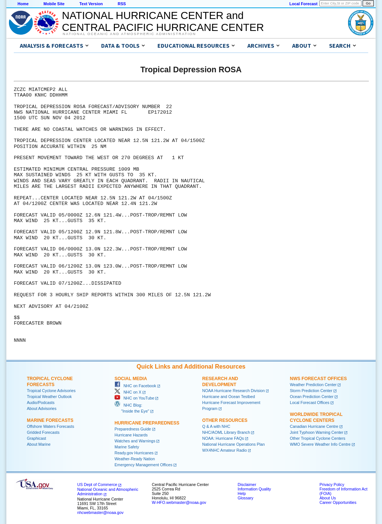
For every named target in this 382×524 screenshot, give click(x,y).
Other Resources (224, 420)
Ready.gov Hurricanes (134, 453)
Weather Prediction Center (313, 384)
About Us (327, 498)
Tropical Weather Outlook (49, 396)
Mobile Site (54, 3)
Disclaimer (247, 484)
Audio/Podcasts (40, 402)
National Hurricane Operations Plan (233, 444)
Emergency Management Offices (143, 465)
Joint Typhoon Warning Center (316, 432)
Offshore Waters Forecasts (50, 426)
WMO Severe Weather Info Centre (320, 444)
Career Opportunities (337, 502)
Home (23, 3)
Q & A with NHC (216, 426)
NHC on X (128, 392)
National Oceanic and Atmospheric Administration (129, 34)
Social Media (131, 378)
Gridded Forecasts (43, 432)
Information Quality (254, 489)
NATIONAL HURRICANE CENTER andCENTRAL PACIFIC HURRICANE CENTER (163, 21)
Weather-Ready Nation (135, 459)
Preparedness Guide (133, 429)
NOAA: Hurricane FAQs (223, 438)
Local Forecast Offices (309, 402)
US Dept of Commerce (97, 484)
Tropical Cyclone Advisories (51, 390)
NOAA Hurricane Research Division (233, 390)
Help (242, 493)
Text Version (91, 3)
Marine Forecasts (50, 420)
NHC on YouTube (134, 398)
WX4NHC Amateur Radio (224, 450)
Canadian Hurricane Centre (314, 426)
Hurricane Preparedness (147, 423)
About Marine (38, 444)
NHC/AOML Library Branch (226, 432)
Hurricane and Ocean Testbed (228, 396)
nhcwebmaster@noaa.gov (100, 512)
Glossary (245, 498)
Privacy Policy (331, 484)
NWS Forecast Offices (318, 378)
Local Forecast (303, 3)
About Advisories (41, 408)
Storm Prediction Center (311, 390)
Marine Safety (127, 447)
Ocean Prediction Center (312, 396)
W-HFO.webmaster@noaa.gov (179, 502)
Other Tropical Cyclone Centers (317, 438)
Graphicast (36, 438)
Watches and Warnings (135, 441)
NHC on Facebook (135, 385)
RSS (122, 3)
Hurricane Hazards (131, 435)
